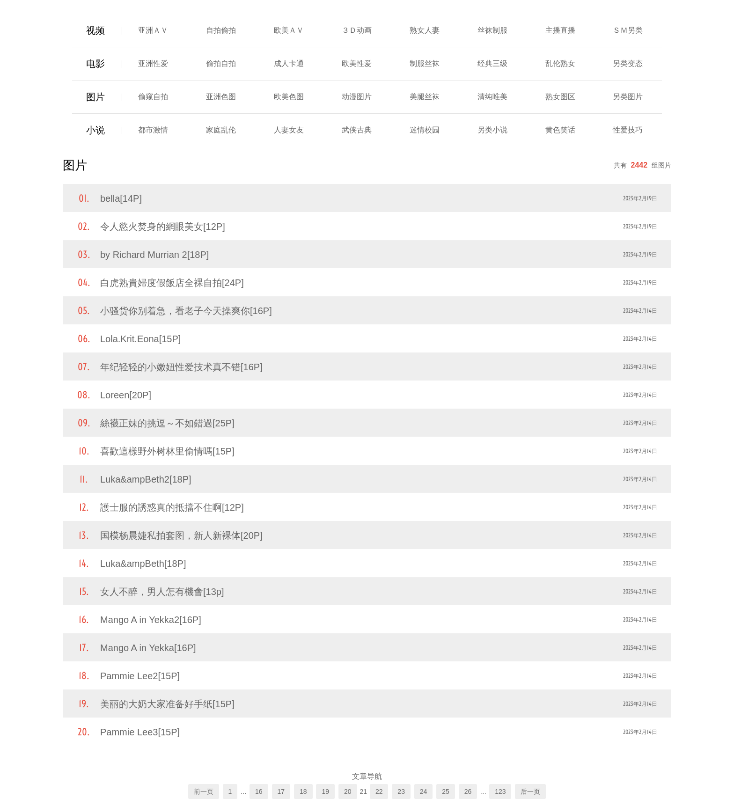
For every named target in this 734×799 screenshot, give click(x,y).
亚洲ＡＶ (153, 30)
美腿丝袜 (425, 97)
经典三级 (492, 63)
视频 (95, 30)
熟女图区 (560, 97)
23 (401, 791)
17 (281, 791)
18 (303, 791)
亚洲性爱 (153, 63)
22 (379, 791)
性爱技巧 (628, 130)
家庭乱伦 (221, 130)
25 (445, 791)
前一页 (203, 791)
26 (468, 791)
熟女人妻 (425, 30)
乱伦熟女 (560, 63)
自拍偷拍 (221, 30)
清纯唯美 (492, 97)
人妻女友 (289, 130)
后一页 (530, 791)
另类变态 (628, 63)
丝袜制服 (492, 30)
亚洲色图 (221, 97)
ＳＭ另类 (628, 30)
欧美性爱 (357, 63)
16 (259, 791)
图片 (95, 97)
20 (348, 791)
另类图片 (628, 97)
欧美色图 (289, 97)
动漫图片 (357, 97)
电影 (95, 64)
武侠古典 (357, 130)
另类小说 (492, 130)
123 (500, 791)
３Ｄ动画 (357, 30)
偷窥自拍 (153, 97)
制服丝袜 (425, 63)
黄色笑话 (560, 130)
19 (325, 791)
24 (423, 791)
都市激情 (153, 130)
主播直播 (560, 30)
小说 (95, 130)
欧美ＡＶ (289, 30)
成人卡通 (289, 63)
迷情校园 (425, 130)
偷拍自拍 (221, 63)
